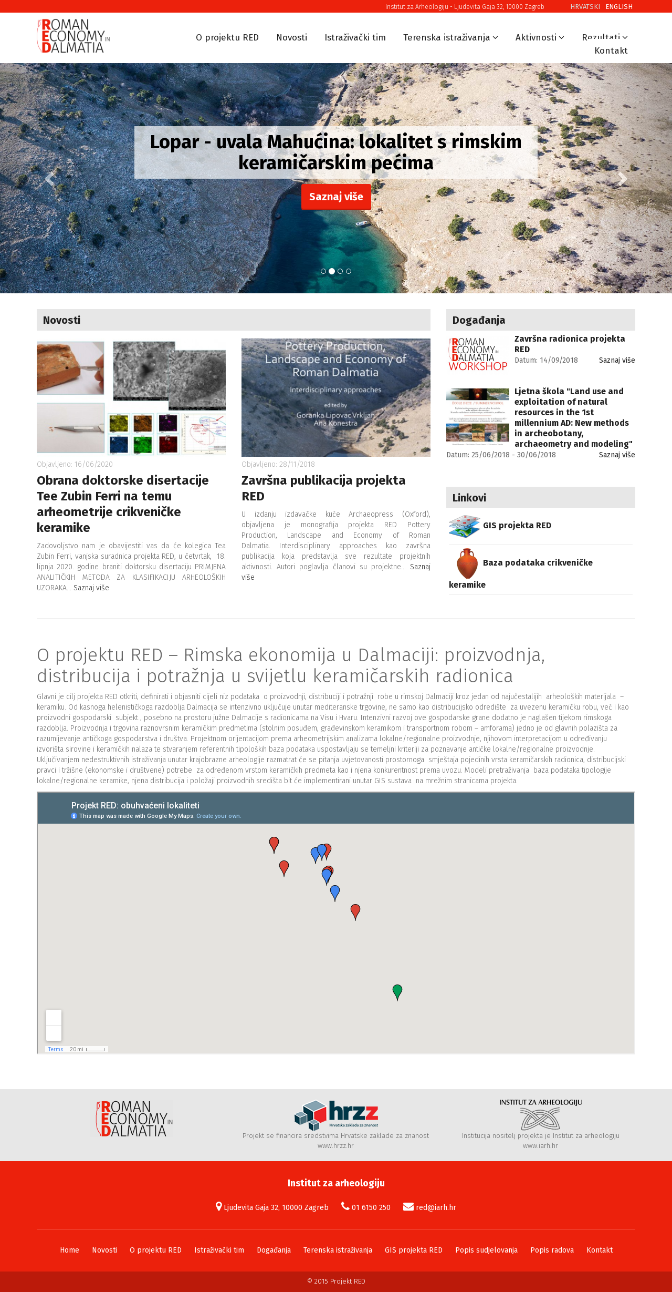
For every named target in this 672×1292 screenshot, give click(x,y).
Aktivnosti (536, 37)
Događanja (274, 1250)
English (619, 7)
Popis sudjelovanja (486, 1250)
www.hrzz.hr (336, 1146)
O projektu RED (227, 37)
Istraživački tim (355, 37)
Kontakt (611, 50)
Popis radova (552, 1250)
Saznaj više (336, 196)
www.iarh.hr (540, 1146)
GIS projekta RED (414, 1250)
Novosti (291, 37)
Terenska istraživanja (446, 37)
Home (69, 1250)
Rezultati (601, 37)
